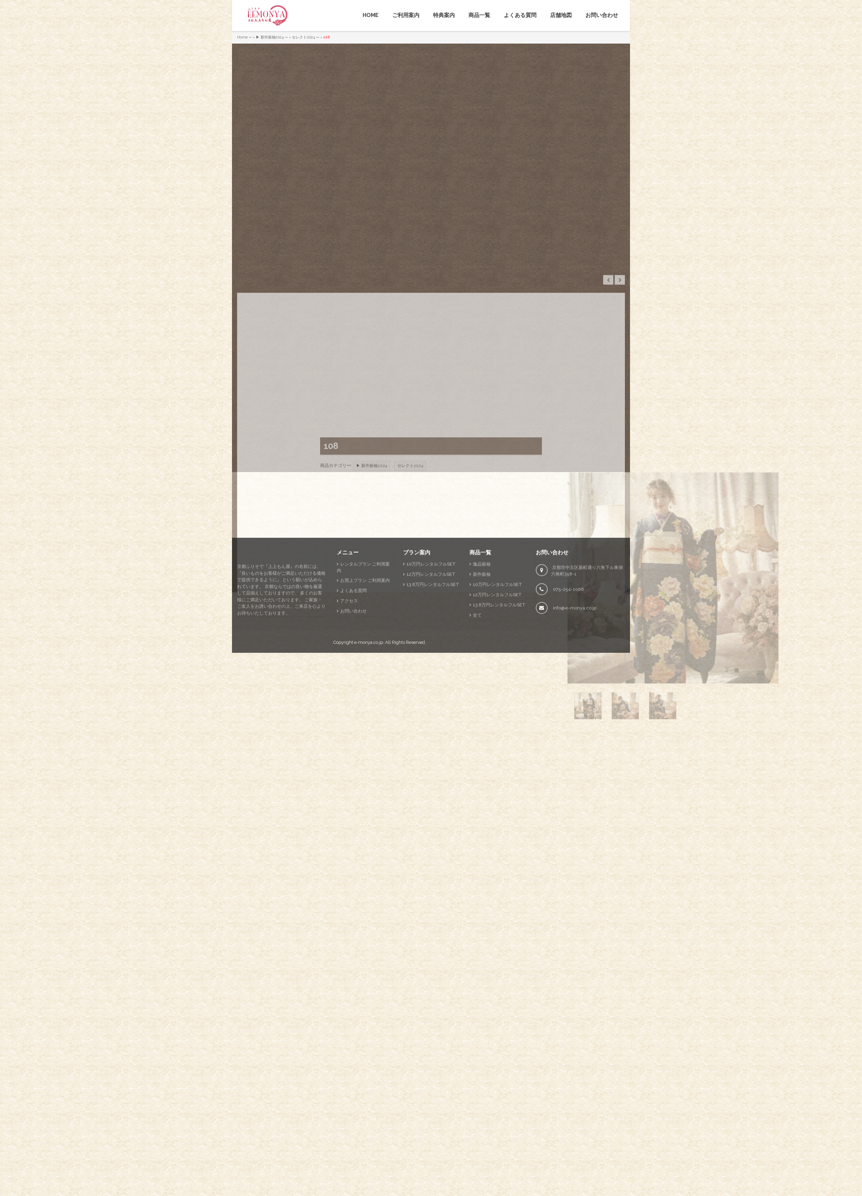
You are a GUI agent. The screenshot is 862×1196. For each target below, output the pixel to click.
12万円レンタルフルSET (431, 636)
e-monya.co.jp (368, 704)
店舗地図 (561, 15)
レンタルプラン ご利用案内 (363, 629)
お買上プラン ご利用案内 (365, 642)
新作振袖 (482, 636)
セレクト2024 (303, 37)
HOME (371, 15)
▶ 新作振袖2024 (270, 37)
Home (242, 37)
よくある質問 (520, 15)
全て (477, 676)
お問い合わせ (601, 15)
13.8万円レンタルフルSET (433, 646)
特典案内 (444, 15)
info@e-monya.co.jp (574, 669)
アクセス (349, 662)
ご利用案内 (405, 15)
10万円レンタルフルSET (431, 625)
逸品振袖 (482, 625)
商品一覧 (479, 15)
